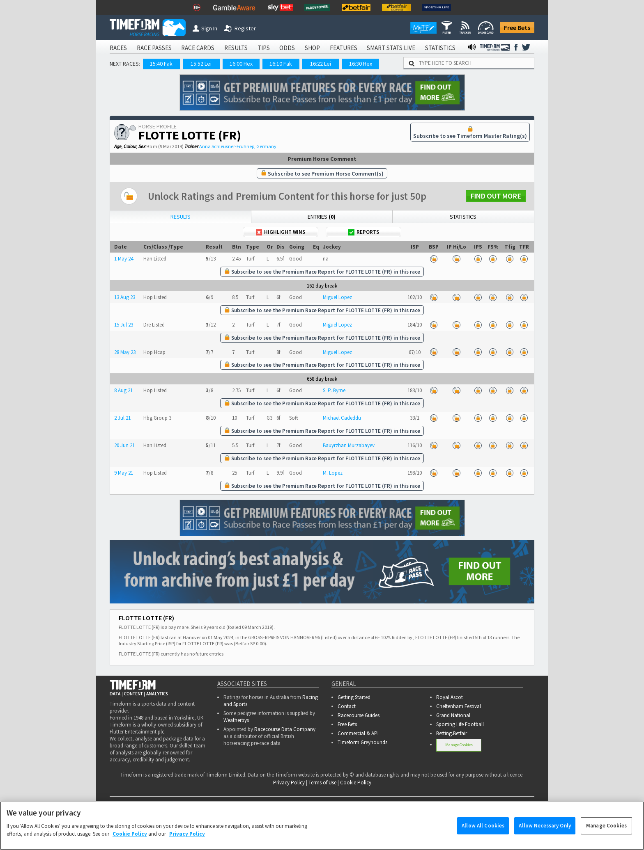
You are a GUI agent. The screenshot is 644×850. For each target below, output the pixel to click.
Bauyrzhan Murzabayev (349, 445)
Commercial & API (358, 733)
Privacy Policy (289, 782)
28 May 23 (125, 352)
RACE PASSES (154, 48)
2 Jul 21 (122, 417)
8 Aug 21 (123, 390)
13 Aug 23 (124, 297)
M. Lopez (333, 472)
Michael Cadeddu (342, 417)
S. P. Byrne (334, 390)
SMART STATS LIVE (391, 48)
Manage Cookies (459, 744)
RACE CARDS (197, 48)
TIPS (264, 48)
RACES (118, 48)
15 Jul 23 (123, 324)
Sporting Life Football (460, 724)
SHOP (312, 48)
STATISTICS (440, 48)
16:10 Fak (280, 63)
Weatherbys (236, 720)
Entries (322, 216)
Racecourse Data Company (284, 729)
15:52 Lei (201, 63)
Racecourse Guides (359, 715)
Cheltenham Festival (458, 706)
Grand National (453, 715)
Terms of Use (322, 782)
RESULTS (236, 48)
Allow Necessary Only (545, 835)
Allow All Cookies (483, 835)
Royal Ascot (449, 697)
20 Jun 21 (124, 445)
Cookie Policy (355, 782)
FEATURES (343, 48)
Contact (347, 706)
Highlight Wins (280, 231)
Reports (363, 231)
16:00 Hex (241, 63)
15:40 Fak (161, 63)
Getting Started (354, 697)
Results (180, 216)
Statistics (463, 216)
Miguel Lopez (337, 297)
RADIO (495, 803)
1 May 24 (123, 258)
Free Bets (517, 27)
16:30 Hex (360, 63)
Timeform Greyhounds (362, 742)
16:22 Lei (320, 63)
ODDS (287, 48)
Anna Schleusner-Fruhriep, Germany (237, 146)
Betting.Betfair (451, 733)
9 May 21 (123, 472)
